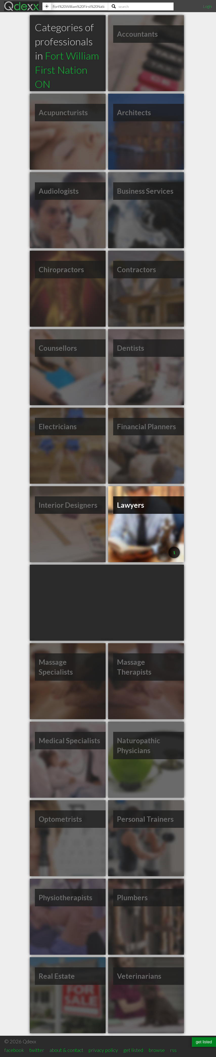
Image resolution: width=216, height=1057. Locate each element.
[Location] (75, 6)
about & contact (66, 1050)
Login (207, 6)
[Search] (141, 6)
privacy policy (103, 1050)
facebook (14, 1050)
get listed (133, 1050)
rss (173, 1050)
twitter (36, 1050)
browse (157, 1050)
